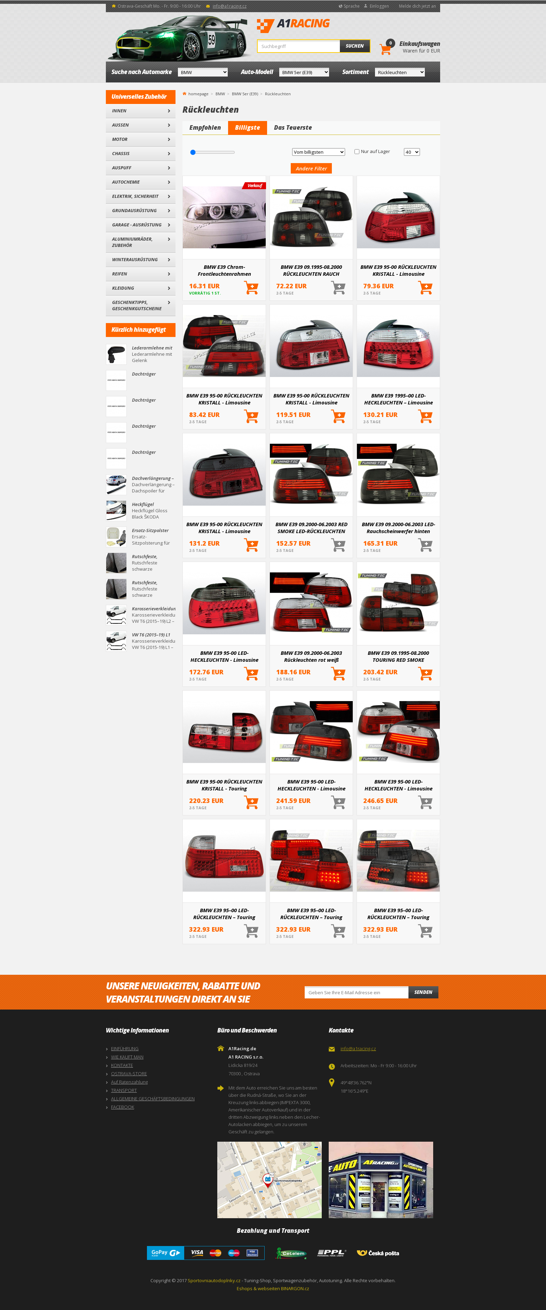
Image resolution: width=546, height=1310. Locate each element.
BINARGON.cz (295, 1288)
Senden (423, 992)
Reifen (119, 274)
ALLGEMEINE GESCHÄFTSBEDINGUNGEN (153, 1098)
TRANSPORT (124, 1090)
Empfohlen (205, 127)
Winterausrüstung (135, 259)
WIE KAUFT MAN (127, 1057)
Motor (119, 139)
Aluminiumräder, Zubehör (132, 242)
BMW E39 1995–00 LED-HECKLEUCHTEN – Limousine (398, 399)
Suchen (355, 46)
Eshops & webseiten (258, 1288)
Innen (119, 110)
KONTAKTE (122, 1065)
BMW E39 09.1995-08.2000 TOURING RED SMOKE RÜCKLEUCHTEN (398, 656)
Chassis (121, 153)
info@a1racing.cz (230, 6)
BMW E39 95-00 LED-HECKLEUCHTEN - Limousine (224, 656)
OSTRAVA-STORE (129, 1073)
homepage (198, 93)
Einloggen (379, 6)
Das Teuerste (293, 127)
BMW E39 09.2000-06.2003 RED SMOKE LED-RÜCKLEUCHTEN (311, 528)
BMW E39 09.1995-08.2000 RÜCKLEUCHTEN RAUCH (311, 270)
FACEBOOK (122, 1107)
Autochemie (126, 182)
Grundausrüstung (134, 210)
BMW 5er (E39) (245, 93)
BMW (220, 93)
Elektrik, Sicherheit (135, 196)
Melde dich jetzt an (417, 6)
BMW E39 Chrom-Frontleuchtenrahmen (224, 270)
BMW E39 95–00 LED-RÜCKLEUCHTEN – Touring (224, 914)
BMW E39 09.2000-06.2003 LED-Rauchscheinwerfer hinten (398, 528)
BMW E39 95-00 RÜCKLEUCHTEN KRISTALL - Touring (224, 785)
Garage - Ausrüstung (137, 225)
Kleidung (123, 288)
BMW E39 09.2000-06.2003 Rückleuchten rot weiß (311, 656)
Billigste (247, 127)
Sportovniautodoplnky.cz (214, 1280)
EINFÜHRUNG (125, 1048)
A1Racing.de (316, 26)
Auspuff (121, 167)
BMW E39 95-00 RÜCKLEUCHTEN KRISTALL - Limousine (398, 270)
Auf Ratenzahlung (129, 1082)
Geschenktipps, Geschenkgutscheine (137, 305)
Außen (120, 125)
